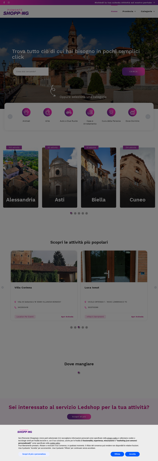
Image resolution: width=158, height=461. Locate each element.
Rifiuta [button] (117, 454)
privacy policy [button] (112, 438)
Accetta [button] (132, 454)
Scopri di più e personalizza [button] (34, 454)
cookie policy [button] (55, 443)
